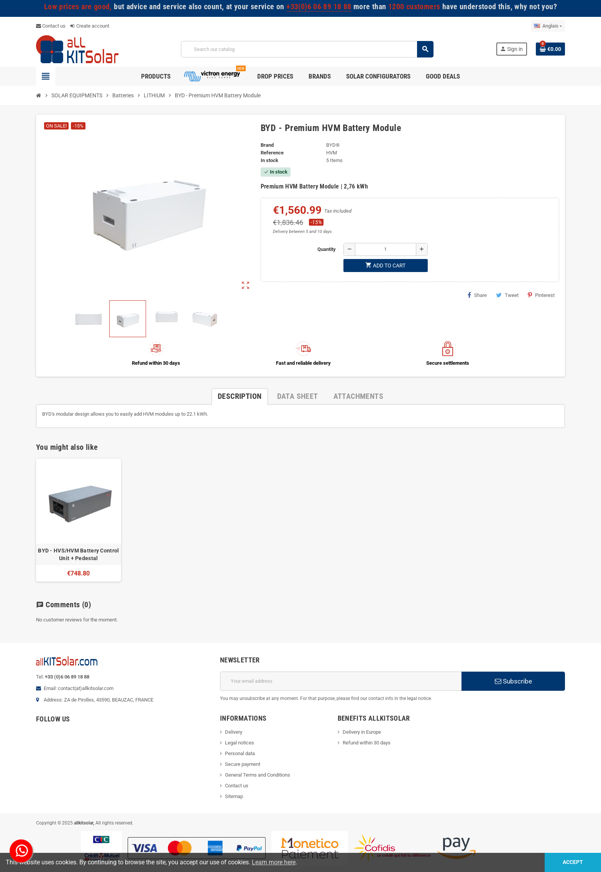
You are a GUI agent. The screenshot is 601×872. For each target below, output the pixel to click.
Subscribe (513, 681)
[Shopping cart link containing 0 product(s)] (550, 49)
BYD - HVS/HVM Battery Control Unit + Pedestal (78, 554)
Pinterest (541, 295)
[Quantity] (385, 249)
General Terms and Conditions (257, 775)
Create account (89, 26)
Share (477, 295)
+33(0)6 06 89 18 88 (318, 6)
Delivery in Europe (362, 732)
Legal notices (239, 743)
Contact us (51, 26)
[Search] (307, 49)
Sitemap (234, 796)
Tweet (507, 295)
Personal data (240, 753)
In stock (269, 160)
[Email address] (340, 681)
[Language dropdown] (548, 26)
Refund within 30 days (367, 743)
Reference (272, 153)
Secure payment (242, 764)
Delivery (233, 732)
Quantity (326, 249)
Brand (267, 145)
